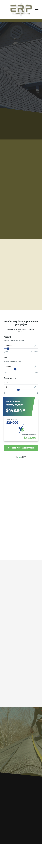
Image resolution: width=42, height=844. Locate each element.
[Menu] (36, 9)
